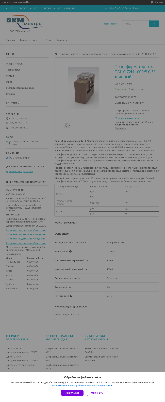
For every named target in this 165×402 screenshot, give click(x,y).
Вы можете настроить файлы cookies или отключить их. (81, 385)
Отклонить (97, 393)
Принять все (72, 393)
